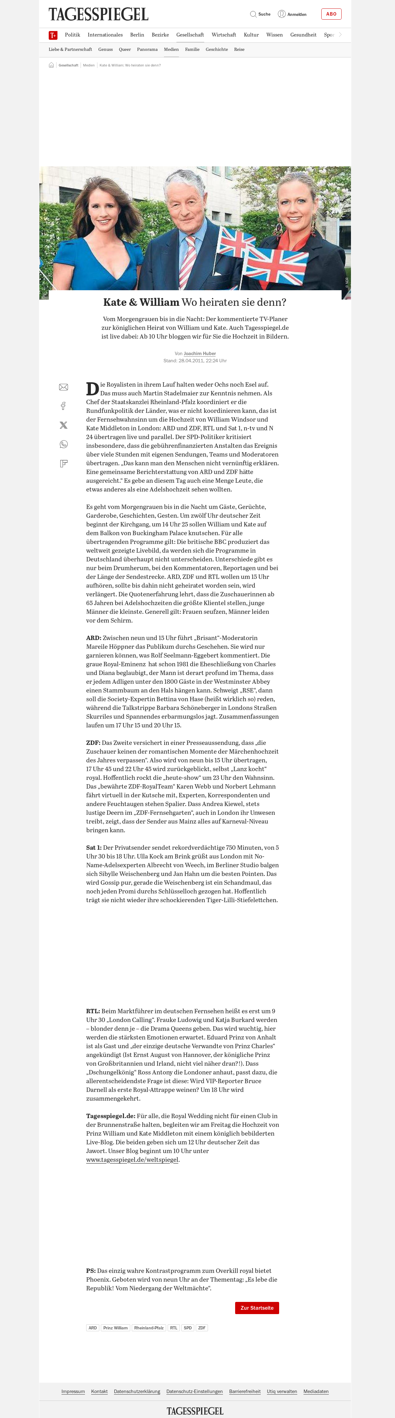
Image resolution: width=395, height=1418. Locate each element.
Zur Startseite (257, 1308)
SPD (188, 1328)
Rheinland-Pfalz (149, 1328)
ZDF (201, 1328)
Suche (260, 14)
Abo (331, 14)
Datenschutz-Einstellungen (194, 1391)
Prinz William (115, 1328)
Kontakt (99, 1391)
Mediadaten (316, 1391)
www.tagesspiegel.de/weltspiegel (132, 1160)
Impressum (73, 1391)
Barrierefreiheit (245, 1391)
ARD (93, 1328)
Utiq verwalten (282, 1391)
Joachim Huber (200, 353)
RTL (173, 1328)
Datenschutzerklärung (137, 1391)
